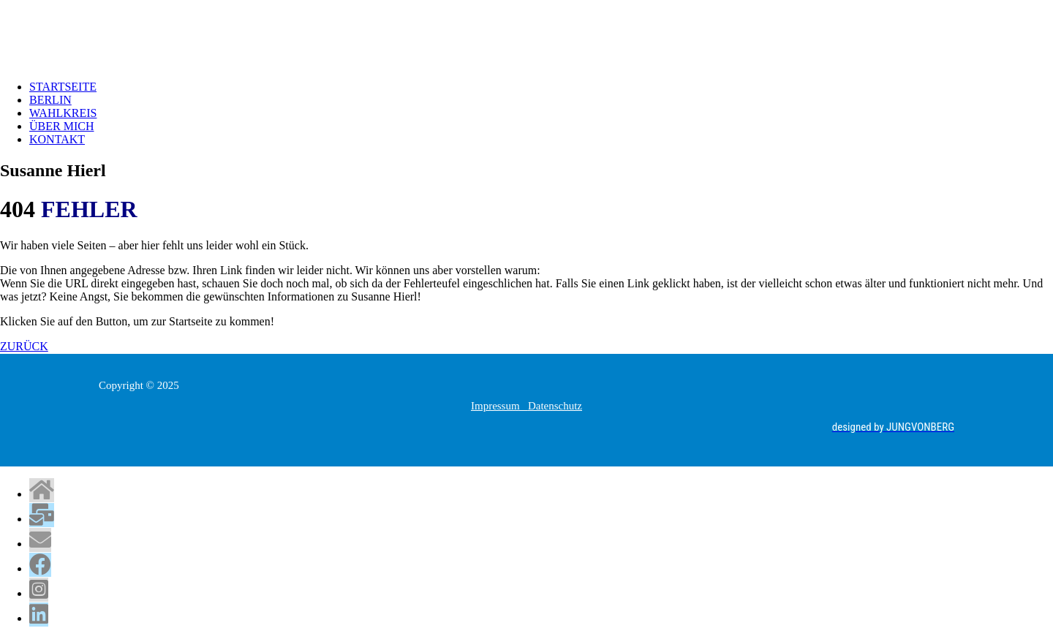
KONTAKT (57, 139)
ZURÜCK (24, 346)
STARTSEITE (63, 86)
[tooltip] (41, 490)
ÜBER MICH (61, 126)
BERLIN (50, 100)
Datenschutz (555, 406)
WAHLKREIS (63, 113)
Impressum (499, 406)
